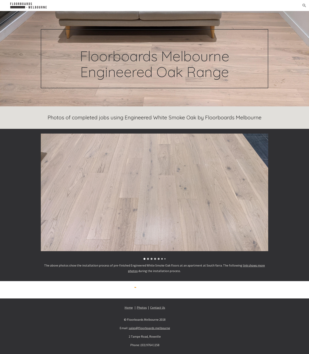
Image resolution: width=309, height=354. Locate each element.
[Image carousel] (154, 197)
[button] (304, 5)
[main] (154, 58)
